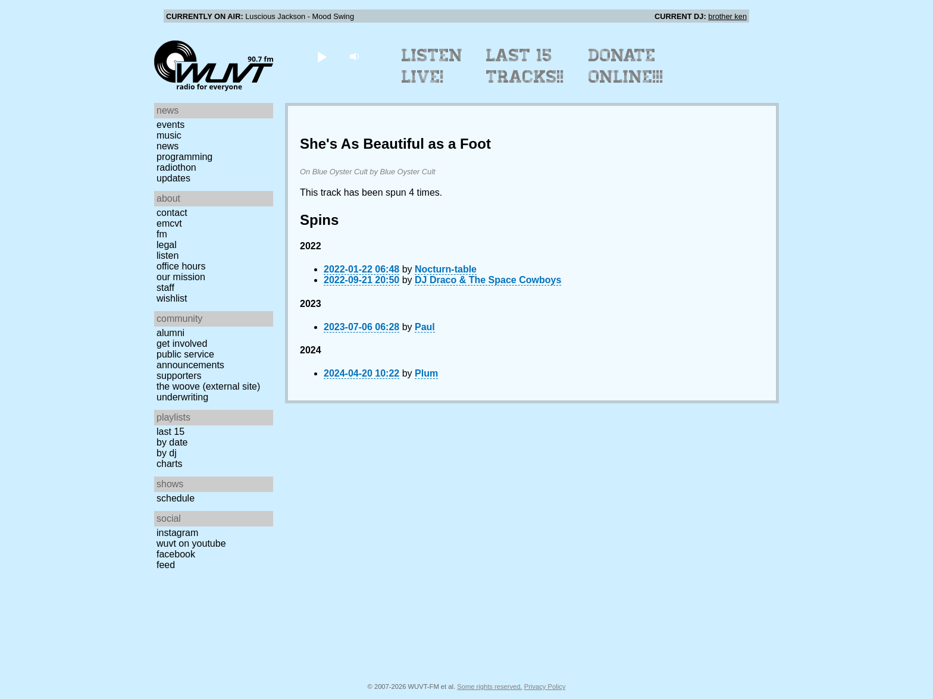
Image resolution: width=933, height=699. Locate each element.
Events (170, 125)
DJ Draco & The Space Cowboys (488, 280)
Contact (171, 213)
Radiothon (176, 167)
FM (161, 234)
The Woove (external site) (208, 386)
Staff (165, 288)
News (167, 146)
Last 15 (170, 432)
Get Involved (181, 343)
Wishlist (171, 298)
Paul (425, 327)
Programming (184, 157)
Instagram (177, 533)
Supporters (179, 376)
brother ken (727, 16)
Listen (167, 255)
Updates (173, 178)
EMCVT (169, 223)
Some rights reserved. (489, 686)
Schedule (175, 498)
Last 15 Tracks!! (525, 66)
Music (168, 135)
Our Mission (180, 277)
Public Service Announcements (190, 359)
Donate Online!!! (625, 66)
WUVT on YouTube (191, 543)
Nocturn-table (446, 269)
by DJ (166, 453)
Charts (169, 464)
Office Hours (180, 266)
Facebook (175, 554)
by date (171, 442)
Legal (166, 245)
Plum (426, 373)
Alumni (170, 333)
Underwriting (182, 397)
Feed (165, 565)
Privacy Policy (545, 686)
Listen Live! (432, 66)
